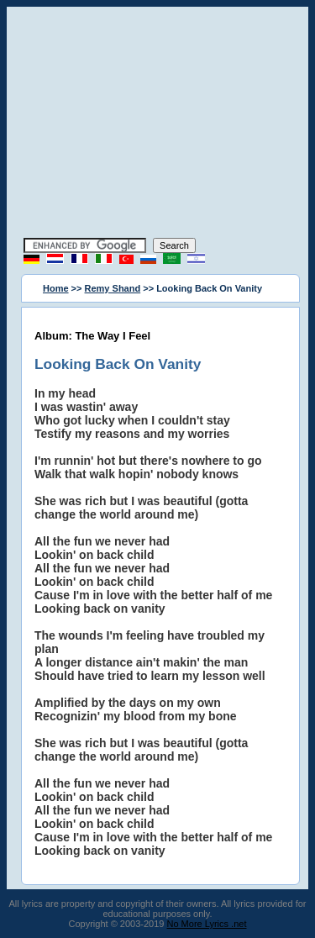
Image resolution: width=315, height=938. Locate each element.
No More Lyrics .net (207, 924)
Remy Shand (113, 288)
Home (56, 288)
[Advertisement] (158, 124)
